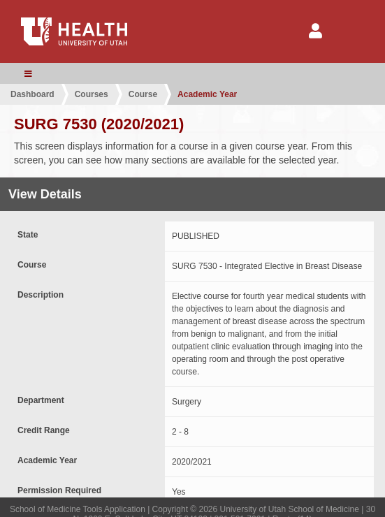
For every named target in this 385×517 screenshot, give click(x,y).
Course (143, 94)
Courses (91, 94)
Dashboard (32, 94)
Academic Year (207, 94)
